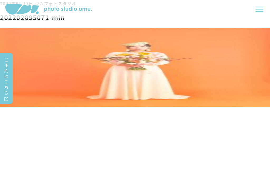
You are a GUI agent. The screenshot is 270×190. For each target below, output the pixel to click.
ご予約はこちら (6, 76)
